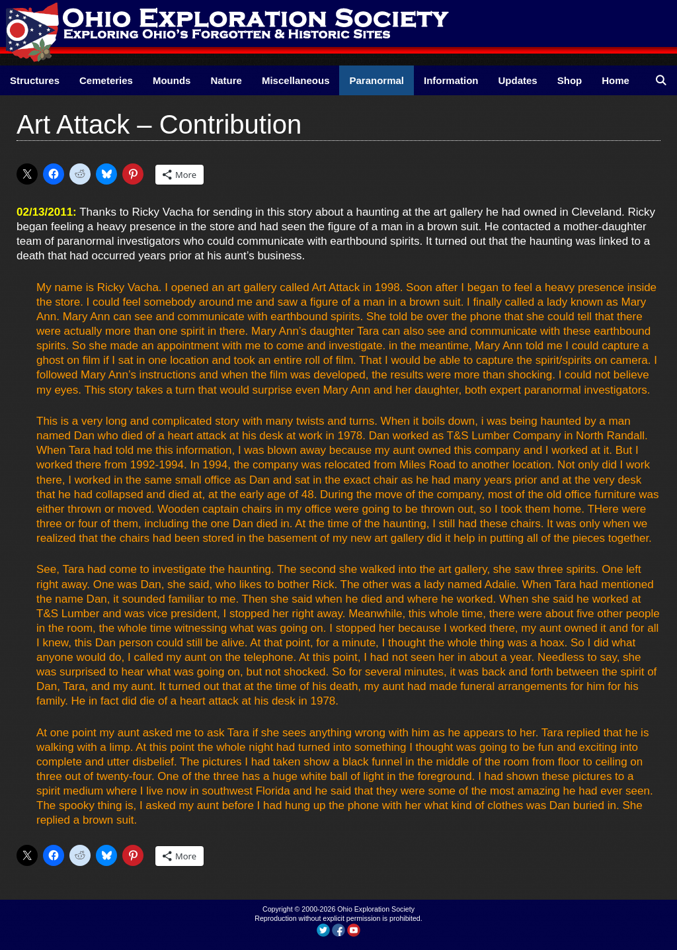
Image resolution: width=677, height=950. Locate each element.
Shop (569, 80)
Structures (35, 80)
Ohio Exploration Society (376, 909)
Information (451, 80)
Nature (226, 80)
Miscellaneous (296, 80)
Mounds (172, 80)
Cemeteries (106, 80)
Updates (518, 80)
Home (615, 80)
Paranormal (376, 80)
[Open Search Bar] (661, 80)
